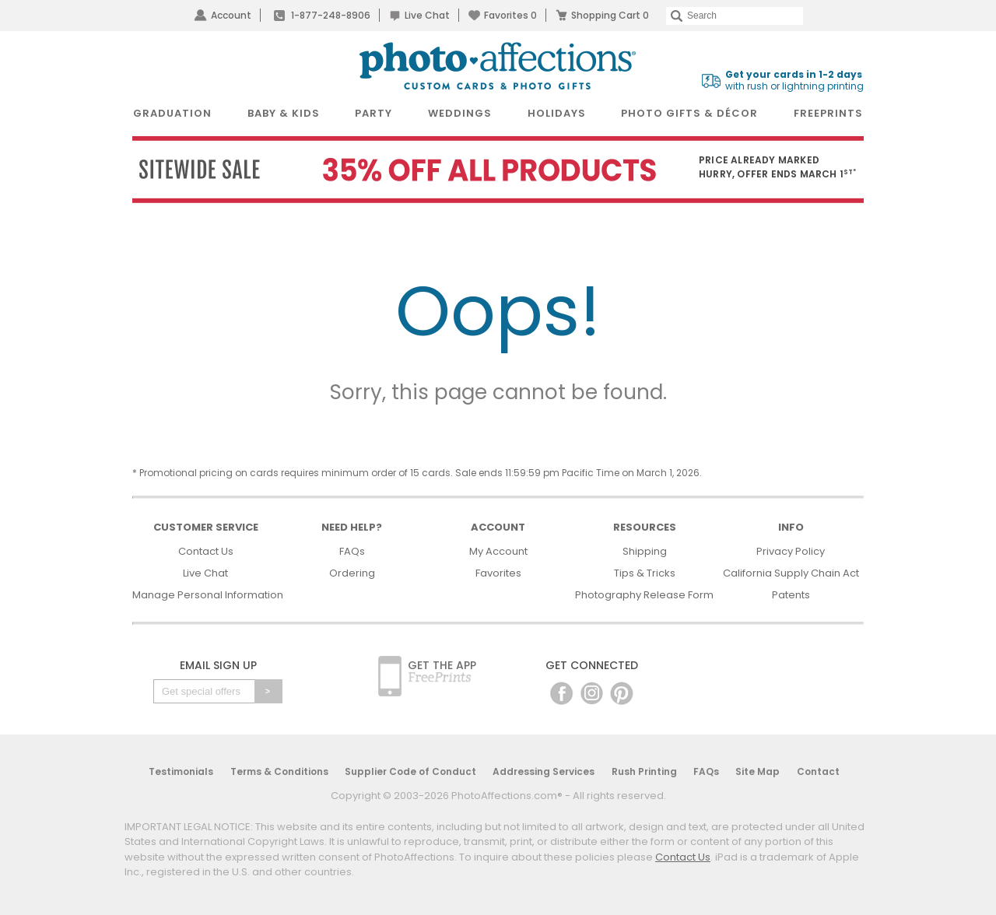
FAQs (352, 551)
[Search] (734, 16)
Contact (818, 771)
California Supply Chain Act (791, 573)
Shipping (644, 551)
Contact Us (205, 551)
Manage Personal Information (207, 594)
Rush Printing (644, 771)
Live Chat (427, 15)
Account (231, 15)
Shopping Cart (610, 15)
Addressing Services (543, 771)
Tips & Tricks (644, 573)
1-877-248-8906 (330, 15)
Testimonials (181, 771)
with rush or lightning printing (794, 80)
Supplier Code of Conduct (410, 771)
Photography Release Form (644, 594)
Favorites (510, 15)
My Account (498, 551)
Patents (791, 594)
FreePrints (828, 113)
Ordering (352, 573)
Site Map (757, 771)
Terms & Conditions (279, 771)
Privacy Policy (790, 551)
